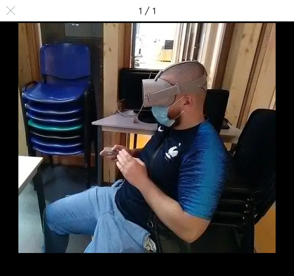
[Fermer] (10, 10)
